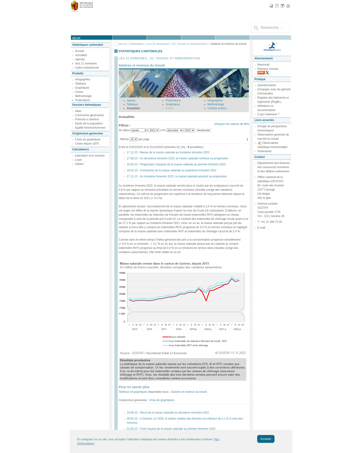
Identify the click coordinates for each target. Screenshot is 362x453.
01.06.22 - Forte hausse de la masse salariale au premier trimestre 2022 (171, 428)
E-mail (261, 227)
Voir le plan (264, 197)
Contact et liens (217, 108)
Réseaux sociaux (267, 68)
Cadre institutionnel (87, 67)
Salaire (79, 164)
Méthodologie (83, 96)
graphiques (140, 391)
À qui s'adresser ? (268, 114)
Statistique (137, 43)
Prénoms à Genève (87, 119)
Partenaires (264, 151)
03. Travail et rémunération (190, 43)
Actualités (81, 55)
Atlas (78, 111)
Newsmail (263, 64)
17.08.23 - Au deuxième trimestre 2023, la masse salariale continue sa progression (177, 158)
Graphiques (82, 87)
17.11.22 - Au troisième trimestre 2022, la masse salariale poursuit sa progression (177, 176)
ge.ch (76, 38)
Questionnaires (266, 85)
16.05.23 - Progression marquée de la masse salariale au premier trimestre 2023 (176, 164)
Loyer (78, 159)
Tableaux (80, 83)
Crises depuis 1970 (87, 143)
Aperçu (131, 100)
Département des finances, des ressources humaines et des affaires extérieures (273, 167)
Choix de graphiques (87, 139)
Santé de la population (89, 123)
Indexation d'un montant (90, 155)
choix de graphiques (161, 400)
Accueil (79, 51)
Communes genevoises (89, 115)
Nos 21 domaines (86, 63)
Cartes (79, 92)
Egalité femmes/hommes (90, 127)
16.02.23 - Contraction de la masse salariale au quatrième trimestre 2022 (171, 170)
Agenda (79, 59)
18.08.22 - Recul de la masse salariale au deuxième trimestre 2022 (168, 412)
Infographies (82, 79)
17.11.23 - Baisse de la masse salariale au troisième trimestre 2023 (168, 152)
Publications (82, 100)
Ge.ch (122, 43)
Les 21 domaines (158, 43)
